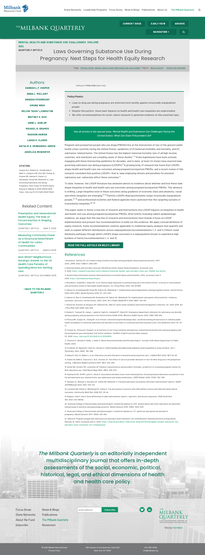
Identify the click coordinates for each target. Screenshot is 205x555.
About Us (162, 9)
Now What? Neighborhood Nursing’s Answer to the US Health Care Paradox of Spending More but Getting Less (35, 264)
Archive (180, 23)
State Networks (72, 9)
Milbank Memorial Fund (16, 8)
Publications (148, 9)
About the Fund (25, 519)
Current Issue (132, 23)
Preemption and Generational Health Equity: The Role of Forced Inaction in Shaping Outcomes (37, 219)
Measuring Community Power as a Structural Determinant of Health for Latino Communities (36, 240)
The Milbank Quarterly (182, 9)
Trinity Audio (91, 86)
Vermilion (178, 527)
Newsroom (48, 525)
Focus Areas (115, 9)
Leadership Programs (95, 9)
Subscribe (22, 525)
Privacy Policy (54, 550)
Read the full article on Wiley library (94, 245)
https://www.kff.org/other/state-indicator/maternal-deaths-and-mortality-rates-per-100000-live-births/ (119, 271)
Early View (158, 23)
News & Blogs (132, 9)
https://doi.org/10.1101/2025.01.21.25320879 (92, 336)
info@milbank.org (150, 550)
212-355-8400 (150, 547)
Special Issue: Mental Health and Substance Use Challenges (111, 68)
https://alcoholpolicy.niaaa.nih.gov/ (85, 278)
